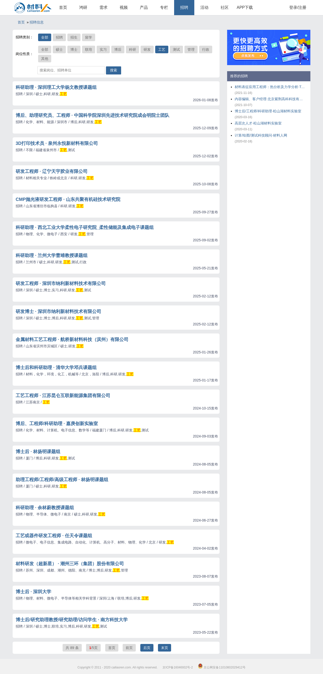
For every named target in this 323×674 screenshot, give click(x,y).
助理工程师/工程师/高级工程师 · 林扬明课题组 (62, 479)
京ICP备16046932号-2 (178, 667)
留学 (88, 37)
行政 (205, 49)
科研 (132, 49)
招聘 (184, 7)
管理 (191, 49)
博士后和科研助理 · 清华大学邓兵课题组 (56, 367)
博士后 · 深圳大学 (33, 591)
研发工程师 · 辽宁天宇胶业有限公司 (52, 171)
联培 (88, 49)
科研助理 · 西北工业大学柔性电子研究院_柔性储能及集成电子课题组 (85, 227)
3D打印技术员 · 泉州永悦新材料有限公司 (57, 143)
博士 (73, 49)
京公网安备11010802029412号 (222, 667)
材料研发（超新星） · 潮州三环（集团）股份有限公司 (70, 563)
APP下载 (245, 7)
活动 (204, 7)
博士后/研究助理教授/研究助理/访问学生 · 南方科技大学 (72, 619)
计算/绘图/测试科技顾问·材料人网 (261, 135)
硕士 (59, 49)
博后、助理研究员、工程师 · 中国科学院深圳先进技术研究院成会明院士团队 (92, 115)
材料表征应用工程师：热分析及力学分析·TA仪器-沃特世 (270, 87)
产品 (144, 7)
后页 (146, 648)
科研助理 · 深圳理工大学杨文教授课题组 (56, 87)
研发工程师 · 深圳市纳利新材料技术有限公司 (61, 283)
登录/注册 (297, 7)
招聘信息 (37, 22)
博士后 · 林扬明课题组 (38, 451)
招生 (73, 37)
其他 (44, 59)
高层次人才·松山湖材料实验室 (258, 123)
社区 (225, 7)
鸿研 (83, 7)
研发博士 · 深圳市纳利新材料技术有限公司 (58, 311)
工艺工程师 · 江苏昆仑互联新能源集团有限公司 (63, 395)
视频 (124, 7)
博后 (117, 49)
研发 (147, 49)
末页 (164, 648)
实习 (103, 49)
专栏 (164, 7)
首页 (63, 7)
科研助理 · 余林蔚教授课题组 (45, 507)
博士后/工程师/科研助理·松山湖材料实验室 (268, 111)
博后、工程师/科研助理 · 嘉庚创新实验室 (57, 423)
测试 (176, 49)
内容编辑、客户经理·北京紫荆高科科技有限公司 (270, 99)
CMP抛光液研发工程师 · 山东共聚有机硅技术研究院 (68, 199)
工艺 (161, 49)
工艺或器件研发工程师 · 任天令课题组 (54, 535)
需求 (103, 7)
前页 (129, 648)
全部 (44, 37)
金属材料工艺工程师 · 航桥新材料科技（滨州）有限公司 (72, 339)
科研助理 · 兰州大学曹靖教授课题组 (52, 255)
